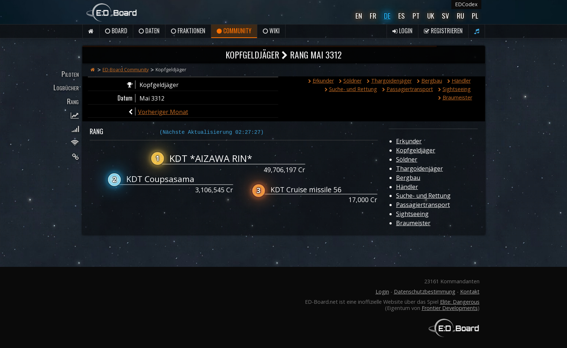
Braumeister (455, 97)
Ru (460, 15)
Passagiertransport (407, 89)
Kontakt (470, 291)
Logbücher (66, 87)
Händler (459, 80)
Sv (445, 15)
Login (402, 30)
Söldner (350, 80)
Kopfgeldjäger (415, 150)
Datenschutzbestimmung (424, 291)
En (358, 15)
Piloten (70, 73)
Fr (373, 15)
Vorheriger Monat (163, 112)
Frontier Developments (450, 307)
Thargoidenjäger (389, 80)
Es (401, 15)
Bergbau (429, 80)
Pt (416, 15)
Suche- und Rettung (351, 89)
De (387, 15)
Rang (73, 101)
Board (116, 30)
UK (430, 15)
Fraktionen (188, 30)
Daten (149, 30)
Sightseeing (454, 89)
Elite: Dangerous (460, 301)
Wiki (271, 30)
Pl (475, 15)
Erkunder (321, 80)
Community (234, 30)
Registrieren (443, 30)
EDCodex (466, 4)
